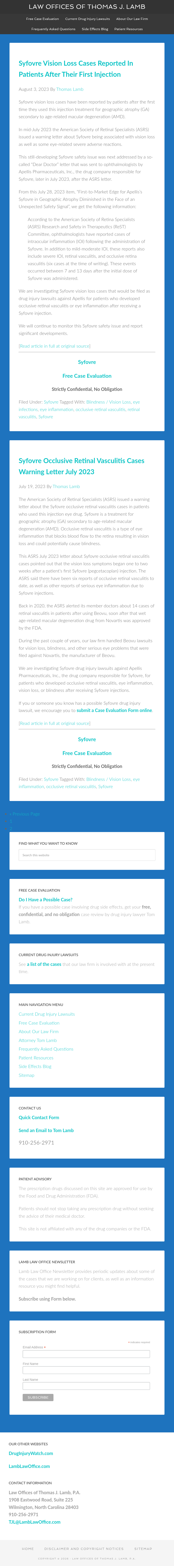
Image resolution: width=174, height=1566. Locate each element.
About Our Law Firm (38, 1031)
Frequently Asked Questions (46, 1048)
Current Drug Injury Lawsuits (47, 1014)
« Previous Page (25, 813)
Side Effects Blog (35, 1066)
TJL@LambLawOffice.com (34, 1522)
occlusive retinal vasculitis (101, 409)
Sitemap (26, 1075)
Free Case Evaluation (87, 376)
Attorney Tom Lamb (38, 1040)
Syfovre (87, 362)
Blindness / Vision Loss (108, 401)
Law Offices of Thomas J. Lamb (87, 6)
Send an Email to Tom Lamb (46, 1130)
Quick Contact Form (39, 1117)
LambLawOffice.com (29, 1466)
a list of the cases (44, 964)
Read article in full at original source (54, 346)
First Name (30, 1364)
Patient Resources (36, 1057)
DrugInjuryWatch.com (31, 1453)
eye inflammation (56, 409)
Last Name (30, 1379)
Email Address (34, 1347)
